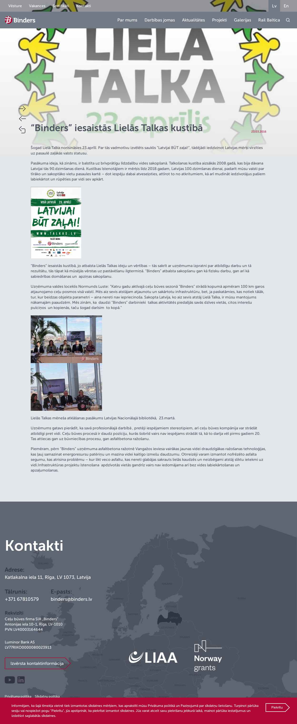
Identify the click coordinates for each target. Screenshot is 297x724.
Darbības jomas (159, 20)
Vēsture (15, 6)
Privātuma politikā (161, 706)
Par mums (127, 20)
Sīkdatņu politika (47, 696)
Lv (274, 6)
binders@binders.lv (71, 599)
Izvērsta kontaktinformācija (37, 663)
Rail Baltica (269, 20)
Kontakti (83, 6)
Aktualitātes (193, 20)
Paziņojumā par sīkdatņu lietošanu (206, 706)
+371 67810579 (22, 599)
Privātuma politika (18, 696)
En (286, 6)
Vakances (37, 6)
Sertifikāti (61, 6)
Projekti (219, 20)
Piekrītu (277, 707)
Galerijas (242, 20)
